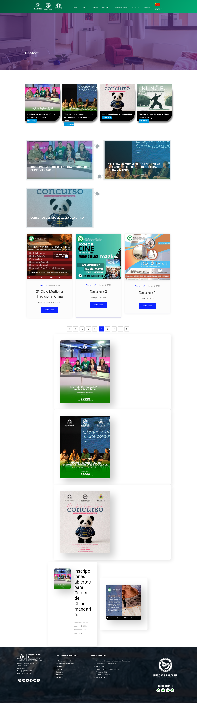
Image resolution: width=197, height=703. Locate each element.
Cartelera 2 (98, 291)
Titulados (59, 675)
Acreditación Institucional (65, 664)
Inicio (75, 7)
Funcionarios (60, 678)
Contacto (147, 7)
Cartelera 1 (147, 292)
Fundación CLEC (101, 672)
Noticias (42, 285)
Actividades (106, 7)
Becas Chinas (100, 666)
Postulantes (60, 669)
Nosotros (85, 7)
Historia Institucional (63, 661)
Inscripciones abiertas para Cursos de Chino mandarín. (82, 592)
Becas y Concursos (121, 7)
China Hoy (135, 7)
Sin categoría (91, 285)
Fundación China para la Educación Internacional (113, 661)
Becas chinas (100, 678)
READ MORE (49, 310)
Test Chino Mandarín (103, 675)
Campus (59, 666)
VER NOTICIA (24, 124)
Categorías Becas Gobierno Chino (108, 669)
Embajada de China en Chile (106, 664)
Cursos (95, 7)
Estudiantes (60, 672)
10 (120, 329)
